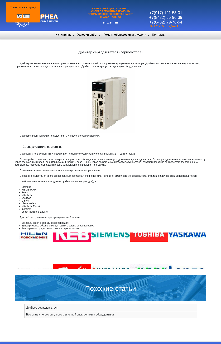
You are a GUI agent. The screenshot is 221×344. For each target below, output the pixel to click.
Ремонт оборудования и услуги (124, 34)
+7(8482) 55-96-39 (165, 17)
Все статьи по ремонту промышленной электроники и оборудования (70, 314)
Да (19, 16)
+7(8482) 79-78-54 (165, 22)
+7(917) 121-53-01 (165, 13)
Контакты (158, 34)
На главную (63, 34)
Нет (26, 16)
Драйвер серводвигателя (42, 307)
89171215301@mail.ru (165, 26)
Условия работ (87, 34)
